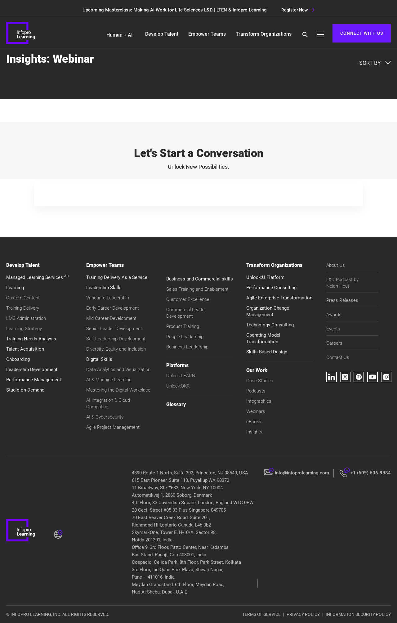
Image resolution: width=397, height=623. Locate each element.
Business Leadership (187, 347)
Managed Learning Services (37, 277)
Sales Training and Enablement (197, 289)
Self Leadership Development (115, 339)
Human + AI (119, 35)
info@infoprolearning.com (302, 473)
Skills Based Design (266, 352)
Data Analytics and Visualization (118, 369)
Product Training (182, 326)
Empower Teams (207, 34)
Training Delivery (22, 308)
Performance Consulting (271, 287)
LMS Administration (26, 318)
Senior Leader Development (114, 328)
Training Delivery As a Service (116, 277)
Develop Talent (161, 34)
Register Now (298, 9)
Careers (334, 343)
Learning (15, 287)
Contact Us (337, 357)
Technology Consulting (270, 325)
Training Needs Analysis (31, 339)
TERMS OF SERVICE (261, 614)
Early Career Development (112, 308)
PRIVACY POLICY (303, 614)
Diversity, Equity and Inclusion (116, 349)
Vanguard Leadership (107, 298)
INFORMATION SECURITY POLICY (358, 614)
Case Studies (259, 380)
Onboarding (18, 359)
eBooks (253, 421)
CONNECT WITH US (361, 33)
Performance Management (33, 380)
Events (333, 329)
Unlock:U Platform (265, 277)
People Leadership (184, 336)
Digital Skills (99, 359)
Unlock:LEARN (180, 376)
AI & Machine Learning (109, 380)
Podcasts (255, 391)
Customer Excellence (187, 299)
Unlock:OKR (178, 386)
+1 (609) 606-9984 (370, 473)
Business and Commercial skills (199, 279)
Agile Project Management (113, 427)
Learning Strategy (24, 328)
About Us (335, 265)
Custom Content (23, 298)
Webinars (255, 411)
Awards (333, 314)
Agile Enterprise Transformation (279, 298)
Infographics (258, 401)
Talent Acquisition (25, 349)
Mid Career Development (111, 318)
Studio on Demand (25, 390)
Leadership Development (31, 369)
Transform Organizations (264, 34)
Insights (254, 432)
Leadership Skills (104, 287)
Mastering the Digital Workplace (118, 390)
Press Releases (342, 300)
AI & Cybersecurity (104, 417)
